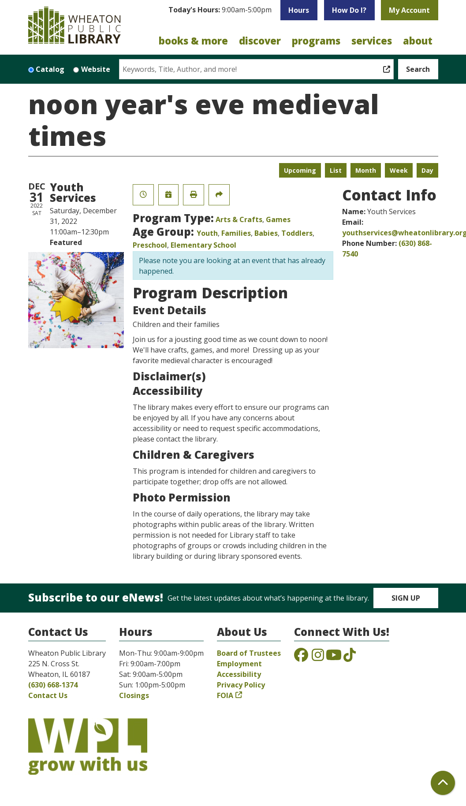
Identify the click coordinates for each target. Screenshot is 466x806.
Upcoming (300, 170)
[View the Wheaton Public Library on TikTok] (349, 657)
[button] (220, 12)
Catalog (50, 69)
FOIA (225, 695)
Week (399, 170)
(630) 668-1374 (53, 685)
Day (427, 170)
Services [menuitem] (371, 40)
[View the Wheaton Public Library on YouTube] (334, 657)
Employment (239, 664)
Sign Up (405, 598)
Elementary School (203, 245)
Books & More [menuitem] (193, 40)
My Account (409, 10)
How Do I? (349, 10)
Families (236, 233)
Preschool (150, 245)
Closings (134, 695)
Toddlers (297, 233)
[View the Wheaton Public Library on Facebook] (301, 657)
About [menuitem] (417, 40)
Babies (266, 233)
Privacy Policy (241, 685)
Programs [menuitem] (316, 40)
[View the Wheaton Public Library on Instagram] (318, 657)
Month (365, 170)
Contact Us (47, 695)
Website (95, 69)
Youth (207, 233)
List (336, 170)
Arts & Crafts (239, 219)
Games (278, 219)
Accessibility (239, 674)
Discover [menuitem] (260, 40)
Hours (298, 10)
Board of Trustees (249, 653)
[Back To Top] (443, 783)
